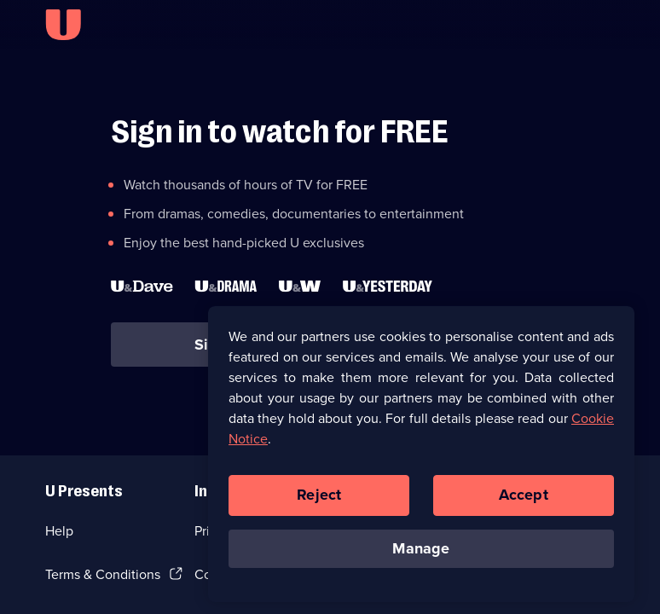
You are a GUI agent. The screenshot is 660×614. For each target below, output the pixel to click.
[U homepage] (63, 25)
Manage (420, 553)
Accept (523, 499)
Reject (319, 499)
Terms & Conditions (102, 574)
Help (59, 531)
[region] (421, 458)
